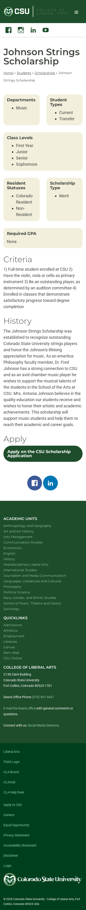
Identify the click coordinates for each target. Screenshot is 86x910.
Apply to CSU (12, 805)
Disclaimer (10, 855)
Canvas (9, 647)
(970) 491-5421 (43, 697)
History (15, 559)
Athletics (10, 630)
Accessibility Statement (19, 845)
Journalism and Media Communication (40, 575)
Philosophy (18, 586)
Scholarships (45, 73)
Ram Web (11, 653)
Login (7, 866)
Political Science (22, 592)
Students (24, 73)
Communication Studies (29, 542)
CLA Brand (11, 772)
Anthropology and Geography (33, 525)
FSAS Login (11, 762)
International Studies (26, 570)
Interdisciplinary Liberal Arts (32, 564)
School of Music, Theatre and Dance (38, 603)
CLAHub (9, 782)
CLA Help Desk (13, 792)
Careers (8, 815)
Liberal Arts (11, 752)
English (15, 553)
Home (8, 73)
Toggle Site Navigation (76, 12)
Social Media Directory (43, 725)
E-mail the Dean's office (19, 708)
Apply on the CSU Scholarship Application (39, 453)
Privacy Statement (16, 835)
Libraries (10, 642)
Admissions (12, 625)
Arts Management (24, 537)
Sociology (17, 609)
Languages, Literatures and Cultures (38, 581)
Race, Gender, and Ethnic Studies (35, 597)
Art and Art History (24, 531)
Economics (18, 548)
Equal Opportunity (16, 825)
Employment (14, 636)
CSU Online (12, 658)
